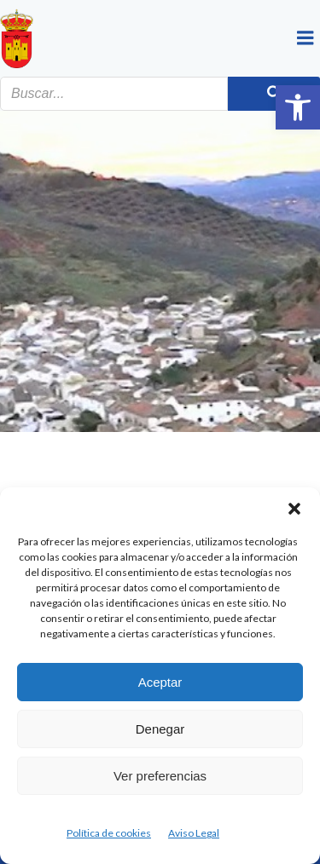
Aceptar (160, 682)
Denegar (160, 729)
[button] (298, 107)
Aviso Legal (193, 833)
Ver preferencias (160, 776)
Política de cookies (109, 833)
